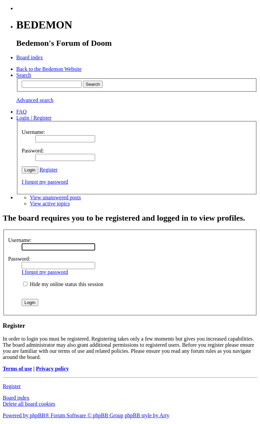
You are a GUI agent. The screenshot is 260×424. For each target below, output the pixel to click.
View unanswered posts (55, 197)
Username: (19, 240)
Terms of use (17, 368)
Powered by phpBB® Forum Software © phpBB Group (63, 415)
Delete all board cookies (29, 404)
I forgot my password (45, 182)
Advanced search (34, 100)
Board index (16, 398)
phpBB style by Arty (147, 415)
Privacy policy (52, 368)
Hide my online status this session (63, 284)
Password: (19, 259)
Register (49, 170)
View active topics (50, 203)
